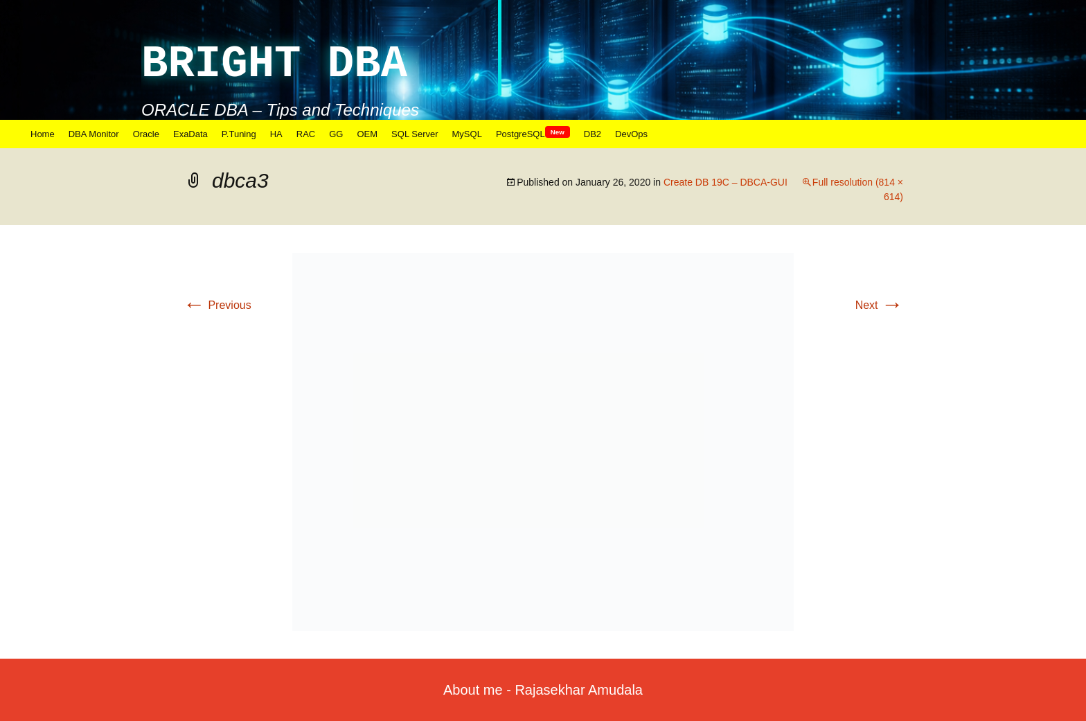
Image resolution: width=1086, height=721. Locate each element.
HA (276, 134)
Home (42, 134)
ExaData (190, 134)
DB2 (592, 134)
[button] (543, 442)
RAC (305, 134)
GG (336, 134)
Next (879, 305)
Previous (217, 305)
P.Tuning (239, 134)
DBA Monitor (94, 134)
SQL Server (414, 134)
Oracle (146, 134)
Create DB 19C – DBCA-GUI (725, 182)
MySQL (467, 134)
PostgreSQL (533, 134)
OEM (367, 134)
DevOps (631, 134)
